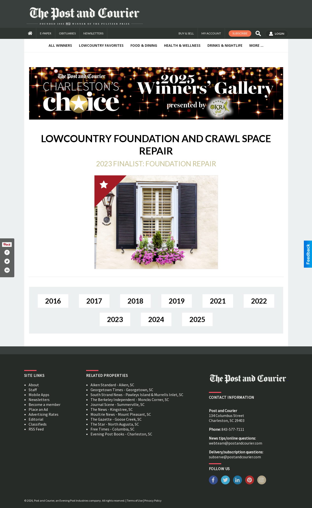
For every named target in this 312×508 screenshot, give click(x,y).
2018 (135, 301)
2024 (156, 319)
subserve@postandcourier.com (235, 456)
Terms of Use (135, 500)
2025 (197, 319)
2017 (94, 301)
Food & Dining (143, 45)
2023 (115, 319)
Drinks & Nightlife (224, 45)
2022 (259, 301)
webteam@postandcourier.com (235, 443)
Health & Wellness (182, 45)
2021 (218, 301)
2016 (53, 301)
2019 (176, 301)
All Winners (60, 45)
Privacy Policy (153, 500)
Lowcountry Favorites (101, 45)
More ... (256, 45)
